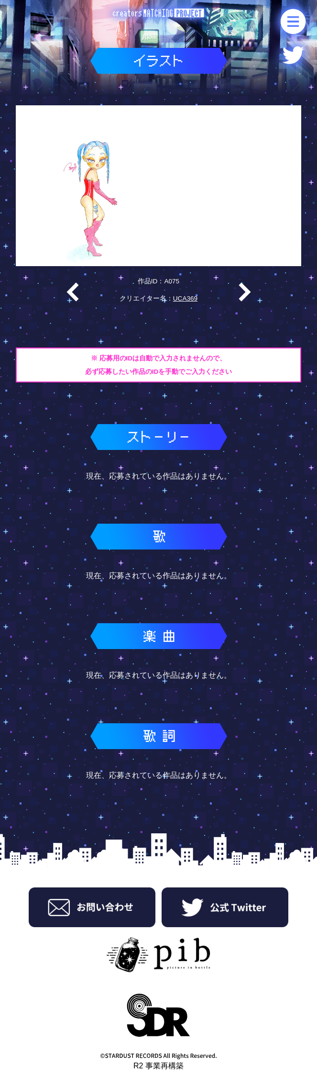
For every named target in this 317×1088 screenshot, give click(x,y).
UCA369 (185, 298)
